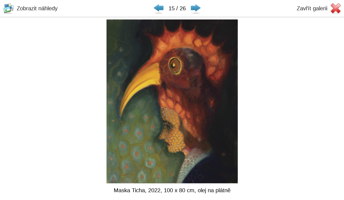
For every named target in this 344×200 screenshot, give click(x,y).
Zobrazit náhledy (37, 8)
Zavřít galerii (312, 8)
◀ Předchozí (158, 8)
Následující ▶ (195, 8)
